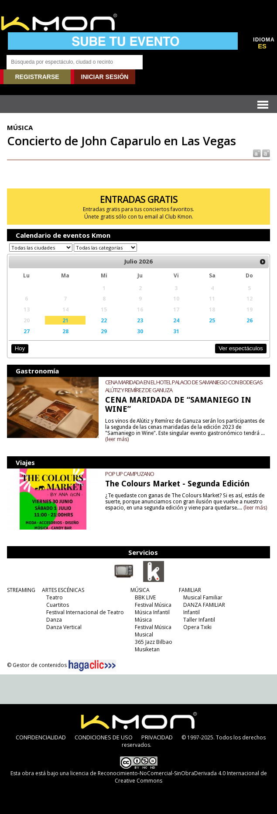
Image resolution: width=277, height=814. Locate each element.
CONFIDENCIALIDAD (41, 737)
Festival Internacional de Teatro (85, 612)
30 (140, 331)
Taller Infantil (199, 619)
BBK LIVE (145, 597)
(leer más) (117, 439)
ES (262, 46)
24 (176, 320)
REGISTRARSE (37, 76)
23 (140, 320)
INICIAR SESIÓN (105, 76)
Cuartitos (57, 605)
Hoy (20, 348)
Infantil (191, 612)
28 (65, 331)
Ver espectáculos (241, 348)
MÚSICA (140, 590)
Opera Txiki (197, 627)
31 (176, 331)
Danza (54, 619)
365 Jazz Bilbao (153, 642)
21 (65, 320)
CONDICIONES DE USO (104, 737)
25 (212, 320)
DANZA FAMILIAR (204, 605)
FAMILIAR (190, 590)
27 (27, 331)
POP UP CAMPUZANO (129, 474)
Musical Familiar (202, 597)
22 (104, 320)
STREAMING (21, 590)
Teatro (54, 597)
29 (104, 331)
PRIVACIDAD (157, 737)
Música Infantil (152, 612)
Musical (144, 634)
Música (143, 619)
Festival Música (153, 605)
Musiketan (147, 649)
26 (249, 320)
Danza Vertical (64, 627)
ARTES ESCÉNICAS (63, 590)
